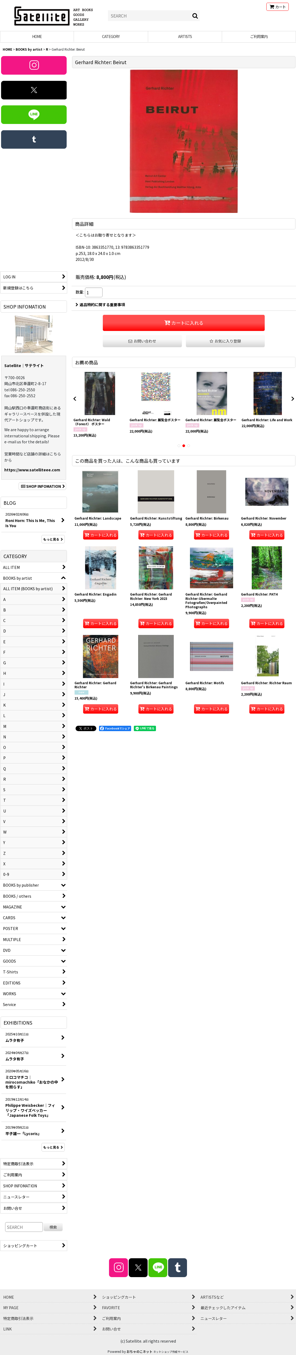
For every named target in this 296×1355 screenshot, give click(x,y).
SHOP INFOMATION (42, 486)
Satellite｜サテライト (24, 365)
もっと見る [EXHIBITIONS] (53, 1147)
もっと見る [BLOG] (53, 539)
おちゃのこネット (139, 1351)
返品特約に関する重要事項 (100, 304)
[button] (225, 341)
